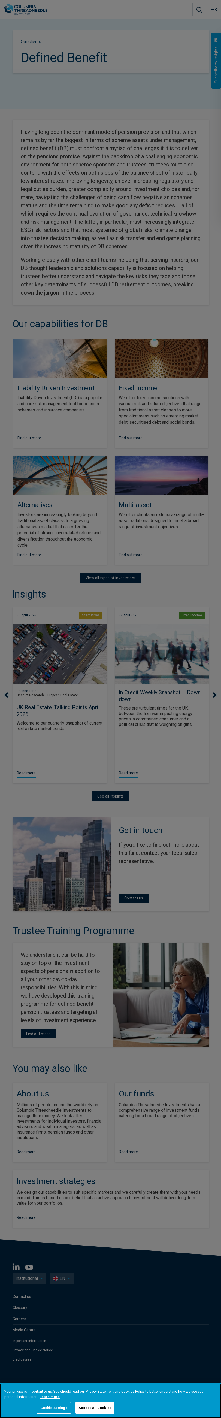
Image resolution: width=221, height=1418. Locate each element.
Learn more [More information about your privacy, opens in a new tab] (50, 1397)
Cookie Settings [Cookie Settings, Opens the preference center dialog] (53, 1408)
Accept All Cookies (94, 1408)
